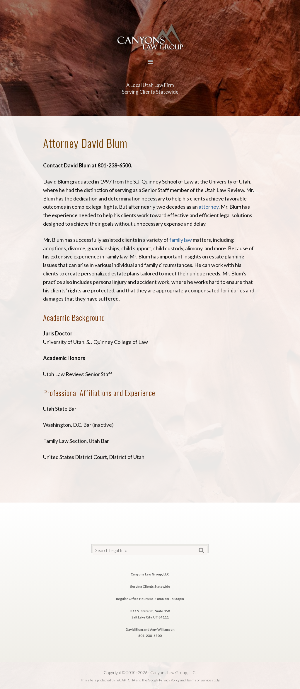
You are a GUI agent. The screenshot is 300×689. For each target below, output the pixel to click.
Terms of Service (198, 680)
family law (180, 239)
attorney (209, 206)
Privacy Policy (169, 680)
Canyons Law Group (150, 36)
